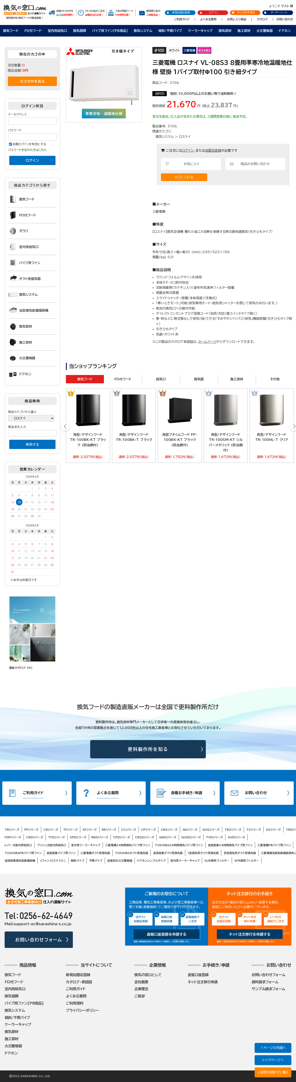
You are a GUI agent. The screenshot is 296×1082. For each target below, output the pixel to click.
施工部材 (243, 30)
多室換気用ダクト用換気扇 (240, 852)
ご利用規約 (74, 1003)
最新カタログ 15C (21, 667)
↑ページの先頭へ (273, 1047)
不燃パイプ (95, 860)
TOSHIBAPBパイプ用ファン (23, 852)
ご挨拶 (139, 996)
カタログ (262, 19)
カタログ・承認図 (79, 982)
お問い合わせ (284, 19)
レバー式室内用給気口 (18, 845)
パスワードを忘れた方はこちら (27, 149)
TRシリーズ (12, 829)
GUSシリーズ (211, 829)
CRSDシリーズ (144, 837)
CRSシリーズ (169, 829)
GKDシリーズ (167, 837)
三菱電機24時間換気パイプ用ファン (127, 845)
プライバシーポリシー (82, 1010)
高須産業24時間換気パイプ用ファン (230, 845)
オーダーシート (275, 12)
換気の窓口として (148, 975)
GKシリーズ (189, 829)
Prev (66, 427)
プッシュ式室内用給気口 (51, 845)
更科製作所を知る (148, 749)
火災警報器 (264, 30)
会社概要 (141, 982)
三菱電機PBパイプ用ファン (274, 845)
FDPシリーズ (13, 837)
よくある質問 (208, 19)
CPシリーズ (148, 829)
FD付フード (33, 30)
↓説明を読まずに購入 (273, 1072)
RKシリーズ (109, 829)
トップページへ (273, 1060)
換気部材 (225, 30)
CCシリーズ (128, 829)
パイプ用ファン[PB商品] (24, 1003)
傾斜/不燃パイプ (170, 30)
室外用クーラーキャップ (85, 845)
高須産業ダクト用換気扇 (168, 852)
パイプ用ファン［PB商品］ (110, 30)
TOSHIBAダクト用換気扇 (131, 852)
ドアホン (285, 30)
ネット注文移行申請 (203, 982)
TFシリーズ (70, 829)
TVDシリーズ (214, 837)
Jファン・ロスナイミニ (53, 860)
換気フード (10, 30)
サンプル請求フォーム (268, 989)
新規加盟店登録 (178, 12)
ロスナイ (185, 136)
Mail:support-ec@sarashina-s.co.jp (38, 924)
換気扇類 (79, 30)
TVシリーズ (253, 829)
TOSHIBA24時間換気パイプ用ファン (179, 845)
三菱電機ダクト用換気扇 (95, 852)
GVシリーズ (273, 829)
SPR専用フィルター (246, 860)
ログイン (209, 12)
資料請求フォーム (265, 982)
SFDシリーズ (78, 837)
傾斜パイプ (77, 860)
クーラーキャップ (200, 30)
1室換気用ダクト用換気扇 (203, 852)
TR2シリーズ (233, 829)
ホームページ (207, 341)
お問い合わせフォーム (38, 940)
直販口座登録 (198, 975)
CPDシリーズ (121, 837)
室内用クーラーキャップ (185, 860)
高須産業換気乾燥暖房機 (20, 860)
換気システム (143, 30)
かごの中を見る (243, 12)
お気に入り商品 (236, 19)
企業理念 (141, 989)
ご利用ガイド (182, 19)
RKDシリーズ (99, 837)
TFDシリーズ (56, 837)
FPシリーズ (31, 829)
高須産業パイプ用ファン (61, 852)
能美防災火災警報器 (119, 860)
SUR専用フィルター (216, 860)
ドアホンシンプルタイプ (151, 860)
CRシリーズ (50, 829)
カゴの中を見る (32, 81)
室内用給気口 (57, 30)
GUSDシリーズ (191, 837)
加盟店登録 (213, 150)
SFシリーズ (90, 829)
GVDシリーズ (236, 837)
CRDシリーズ (34, 837)
